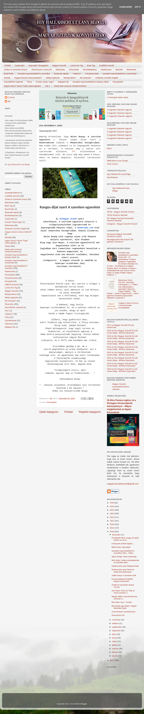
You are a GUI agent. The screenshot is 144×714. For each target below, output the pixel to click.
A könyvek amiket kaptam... (123, 544)
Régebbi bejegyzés (90, 411)
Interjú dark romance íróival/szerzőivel (70, 86)
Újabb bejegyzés (48, 411)
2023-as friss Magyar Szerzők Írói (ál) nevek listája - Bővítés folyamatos (122, 359)
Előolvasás (60, 69)
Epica (109, 148)
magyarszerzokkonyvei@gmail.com (123, 484)
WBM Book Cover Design (117, 161)
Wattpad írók (63, 82)
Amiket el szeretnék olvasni (15, 69)
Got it (138, 7)
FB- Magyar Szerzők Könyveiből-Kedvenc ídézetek (120, 219)
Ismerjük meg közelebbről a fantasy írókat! (91, 82)
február (115, 652)
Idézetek (119, 69)
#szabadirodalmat (12, 193)
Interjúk (7, 78)
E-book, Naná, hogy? (45, 82)
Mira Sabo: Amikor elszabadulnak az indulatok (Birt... (125, 561)
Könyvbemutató (92, 74)
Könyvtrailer (74, 69)
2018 (112, 532)
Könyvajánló (51, 402)
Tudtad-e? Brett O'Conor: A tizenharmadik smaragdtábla (128, 305)
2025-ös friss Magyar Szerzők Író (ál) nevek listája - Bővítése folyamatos (122, 370)
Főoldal (8, 65)
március (115, 649)
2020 (112, 524)
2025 (112, 506)
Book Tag (91, 65)
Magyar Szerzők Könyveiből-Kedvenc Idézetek (120, 386)
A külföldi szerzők (106, 65)
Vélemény (9, 324)
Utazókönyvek (10, 320)
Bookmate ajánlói (61, 74)
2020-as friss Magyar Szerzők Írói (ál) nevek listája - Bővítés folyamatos (122, 343)
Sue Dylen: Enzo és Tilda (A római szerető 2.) (123, 592)
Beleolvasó (131, 69)
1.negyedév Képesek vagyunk (119, 110)
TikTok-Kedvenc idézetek (117, 215)
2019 (112, 528)
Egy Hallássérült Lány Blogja (19, 164)
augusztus (116, 631)
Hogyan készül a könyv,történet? (28, 78)
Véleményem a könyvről (41, 69)
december (116, 535)
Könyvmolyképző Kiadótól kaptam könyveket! (122, 580)
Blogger (84, 704)
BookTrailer (9, 74)
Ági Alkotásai (112, 177)
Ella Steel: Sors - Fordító (122, 602)
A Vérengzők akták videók (117, 97)
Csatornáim (20, 65)
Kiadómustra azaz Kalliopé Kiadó (125, 566)
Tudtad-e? (77, 74)
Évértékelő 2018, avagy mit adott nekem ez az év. (125, 539)
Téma (29, 82)
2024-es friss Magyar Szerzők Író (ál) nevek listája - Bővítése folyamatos (122, 365)
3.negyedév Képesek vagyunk (119, 113)
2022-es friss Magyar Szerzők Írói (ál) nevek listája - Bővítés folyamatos (122, 353)
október (115, 623)
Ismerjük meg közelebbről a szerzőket (34, 74)
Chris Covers (112, 164)
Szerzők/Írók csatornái (13, 82)
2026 (112, 503)
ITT (73, 152)
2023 (112, 513)
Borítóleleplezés (90, 69)
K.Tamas (11, 97)
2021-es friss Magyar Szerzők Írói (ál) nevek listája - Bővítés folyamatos (122, 348)
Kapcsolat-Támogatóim (38, 65)
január (115, 656)
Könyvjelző (9, 281)
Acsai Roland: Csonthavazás (123, 612)
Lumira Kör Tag (76, 65)
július (114, 634)
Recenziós (9, 304)
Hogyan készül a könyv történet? (18, 232)
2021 (112, 521)
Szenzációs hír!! (118, 615)
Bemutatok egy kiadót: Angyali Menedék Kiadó (124, 607)
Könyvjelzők (118, 82)
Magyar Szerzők (59, 65)
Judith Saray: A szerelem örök (124, 575)
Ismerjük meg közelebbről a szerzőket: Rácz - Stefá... (123, 552)
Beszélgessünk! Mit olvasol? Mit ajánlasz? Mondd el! (120, 241)
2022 (112, 517)
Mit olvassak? (85, 78)
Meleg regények (53, 78)
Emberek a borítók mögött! (106, 78)
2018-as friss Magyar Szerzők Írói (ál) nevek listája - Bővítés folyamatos (122, 332)
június (114, 638)
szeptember (117, 627)
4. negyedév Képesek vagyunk (119, 116)
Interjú (7, 246)
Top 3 (47, 86)
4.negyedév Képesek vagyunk (119, 138)
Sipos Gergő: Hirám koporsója (124, 557)
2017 (112, 660)
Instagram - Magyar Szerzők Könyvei (122, 224)
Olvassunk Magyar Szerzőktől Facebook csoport (119, 235)
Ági (9, 101)
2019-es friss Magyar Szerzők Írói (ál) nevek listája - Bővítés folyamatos (122, 337)
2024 (112, 510)
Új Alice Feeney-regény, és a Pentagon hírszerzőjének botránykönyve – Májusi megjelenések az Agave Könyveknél (121, 406)
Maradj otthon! (70, 78)
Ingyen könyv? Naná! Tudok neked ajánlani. (22, 86)
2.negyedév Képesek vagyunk (119, 132)
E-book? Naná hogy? (13, 222)
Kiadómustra (106, 69)
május (115, 641)
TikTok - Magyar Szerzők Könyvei (120, 212)
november (116, 620)
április (114, 645)
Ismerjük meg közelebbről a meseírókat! (120, 74)
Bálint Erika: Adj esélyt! (121, 547)
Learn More (125, 7)
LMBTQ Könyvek (12, 285)
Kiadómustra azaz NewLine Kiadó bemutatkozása (123, 571)
